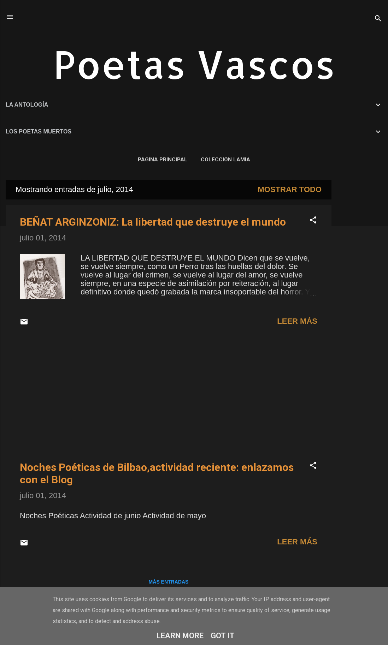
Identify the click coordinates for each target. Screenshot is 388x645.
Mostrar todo (290, 189)
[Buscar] (378, 19)
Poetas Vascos (194, 64)
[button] (313, 221)
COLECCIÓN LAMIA (225, 159)
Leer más (297, 321)
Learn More (180, 635)
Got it (223, 635)
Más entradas (169, 582)
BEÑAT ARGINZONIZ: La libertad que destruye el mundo (153, 222)
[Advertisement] (359, 286)
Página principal (162, 159)
